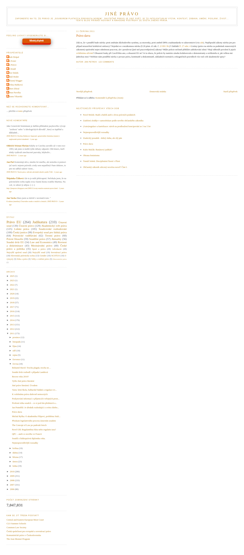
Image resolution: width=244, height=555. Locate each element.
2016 (12, 311)
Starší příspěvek (230, 91)
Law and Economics (41, 242)
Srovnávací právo (59, 252)
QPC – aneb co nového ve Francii (27, 434)
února (15, 461)
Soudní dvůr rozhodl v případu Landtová (30, 372)
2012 (12, 329)
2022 (12, 285)
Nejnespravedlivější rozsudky (96, 132)
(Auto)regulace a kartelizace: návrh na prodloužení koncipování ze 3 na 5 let (116, 126)
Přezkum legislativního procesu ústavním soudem (34, 420)
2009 (12, 476)
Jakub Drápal (13, 57)
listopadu (17, 341)
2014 (12, 320)
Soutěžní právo (37, 238)
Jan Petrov (12, 65)
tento (20, 111)
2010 (12, 471)
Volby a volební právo (40, 259)
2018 (12, 302)
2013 (12, 324)
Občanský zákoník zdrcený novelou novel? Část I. (105, 167)
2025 (12, 276)
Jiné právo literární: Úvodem (24, 385)
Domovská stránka (158, 91)
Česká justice (20, 232)
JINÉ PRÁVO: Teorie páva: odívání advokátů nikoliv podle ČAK (29, 172)
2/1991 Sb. (164, 46)
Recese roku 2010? (20, 376)
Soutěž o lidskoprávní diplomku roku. (28, 438)
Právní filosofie (14, 238)
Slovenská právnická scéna (23, 255)
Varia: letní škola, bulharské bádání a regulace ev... (34, 390)
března (16, 457)
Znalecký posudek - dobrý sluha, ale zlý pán (102, 138)
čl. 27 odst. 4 (184, 46)
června (16, 364)
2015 (12, 315)
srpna (15, 355)
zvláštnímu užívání (84, 53)
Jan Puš (10, 162)
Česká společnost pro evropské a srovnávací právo (28, 531)
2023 (12, 280)
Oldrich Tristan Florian (17, 145)
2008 (12, 480)
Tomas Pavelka (14, 92)
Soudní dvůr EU (15, 242)
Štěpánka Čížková (15, 178)
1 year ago (33, 139)
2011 (12, 333)
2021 (12, 289)
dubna (15, 452)
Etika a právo (22, 259)
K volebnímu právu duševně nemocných (30, 394)
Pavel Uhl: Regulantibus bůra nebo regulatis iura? (34, 429)
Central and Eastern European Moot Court (25, 519)
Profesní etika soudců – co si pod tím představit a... (34, 403)
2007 (12, 484)
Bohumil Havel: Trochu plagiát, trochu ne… (31, 367)
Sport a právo (39, 249)
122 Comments (106, 62)
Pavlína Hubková (15, 84)
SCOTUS (55, 255)
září (14, 350)
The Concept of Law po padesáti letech (29, 425)
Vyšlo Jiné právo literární (23, 381)
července (17, 359)
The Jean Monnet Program (18, 539)
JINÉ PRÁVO (122, 13)
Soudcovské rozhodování (53, 228)
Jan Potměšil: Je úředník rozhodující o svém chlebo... (35, 407)
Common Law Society (16, 527)
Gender (43, 255)
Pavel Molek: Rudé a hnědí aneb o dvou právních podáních (109, 114)
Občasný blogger (14, 80)
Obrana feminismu (91, 155)
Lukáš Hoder (13, 76)
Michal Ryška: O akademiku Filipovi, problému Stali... (36, 416)
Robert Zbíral (13, 88)
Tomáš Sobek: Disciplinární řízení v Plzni (101, 161)
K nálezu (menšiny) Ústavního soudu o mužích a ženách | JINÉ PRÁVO (31, 201)
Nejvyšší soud (38, 252)
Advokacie (57, 249)
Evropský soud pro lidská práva (50, 232)
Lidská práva (21, 228)
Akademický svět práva (54, 225)
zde (201, 42)
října (15, 346)
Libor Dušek (12, 73)
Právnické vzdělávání (25, 235)
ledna (15, 466)
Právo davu (83, 35)
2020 (12, 293)
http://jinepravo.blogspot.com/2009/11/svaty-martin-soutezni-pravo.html (32, 188)
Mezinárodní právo (41, 245)
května (16, 448)
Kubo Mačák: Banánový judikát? (97, 149)
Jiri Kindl (11, 69)
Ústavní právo (26, 225)
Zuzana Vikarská (14, 96)
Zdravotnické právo (60, 259)
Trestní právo (52, 235)
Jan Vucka (11, 198)
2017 (12, 307)
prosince (17, 337)
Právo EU (13, 222)
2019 (12, 298)
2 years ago (22, 155)
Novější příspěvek (84, 91)
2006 (12, 489)
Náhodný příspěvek (36, 41)
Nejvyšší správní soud (16, 252)
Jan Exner (11, 61)
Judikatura (40, 222)
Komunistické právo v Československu (23, 535)
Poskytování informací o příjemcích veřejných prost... (35, 398)
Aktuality (56, 238)
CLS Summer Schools (16, 523)
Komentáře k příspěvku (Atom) (109, 97)
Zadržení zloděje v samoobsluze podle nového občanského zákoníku (113, 120)
